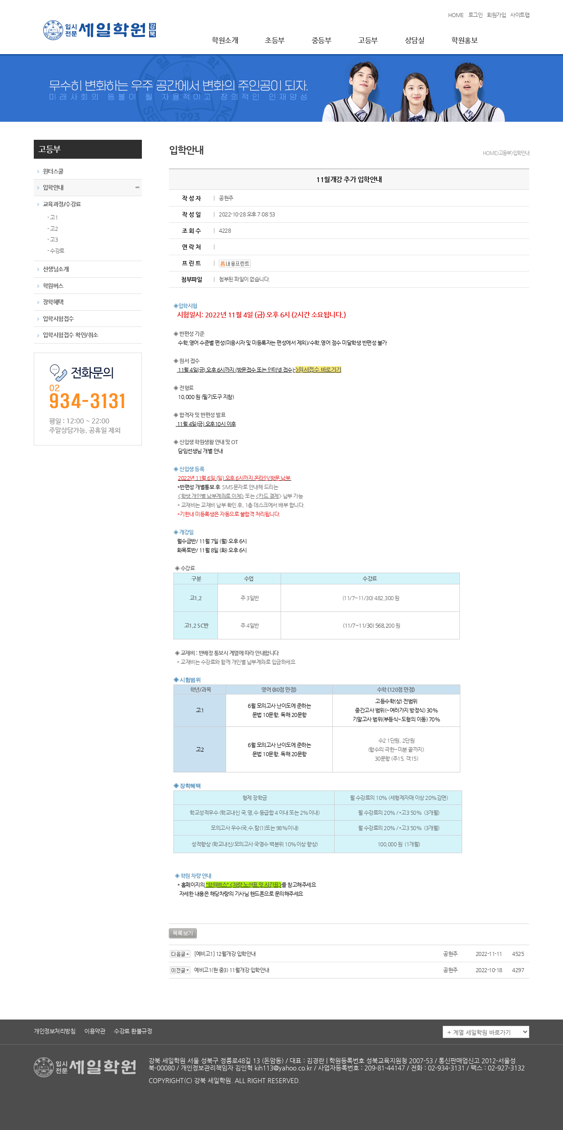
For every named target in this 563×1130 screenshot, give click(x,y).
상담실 (415, 40)
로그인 (475, 15)
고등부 (368, 40)
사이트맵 (519, 15)
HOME (456, 15)
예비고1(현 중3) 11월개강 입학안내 (231, 970)
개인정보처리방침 (54, 1031)
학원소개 (225, 40)
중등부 (321, 40)
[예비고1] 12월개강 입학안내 (225, 954)
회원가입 (496, 15)
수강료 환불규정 (133, 1031)
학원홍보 (464, 40)
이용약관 (94, 1031)
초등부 (275, 40)
